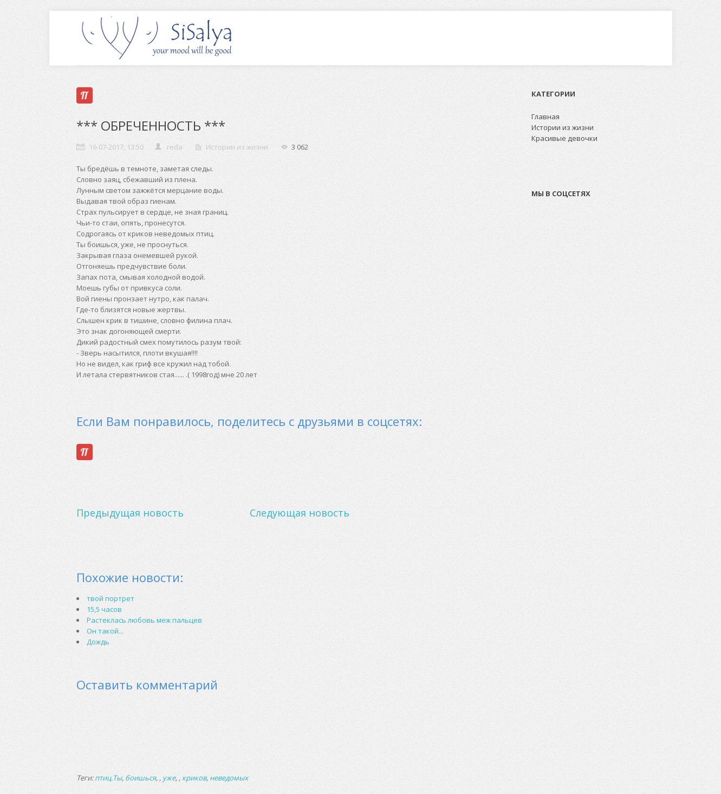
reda (175, 147)
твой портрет (110, 598)
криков (194, 778)
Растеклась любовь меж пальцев (144, 620)
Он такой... (105, 631)
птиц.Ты (108, 778)
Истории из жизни (237, 147)
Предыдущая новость (130, 512)
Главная (545, 116)
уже (169, 778)
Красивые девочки (564, 138)
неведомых (229, 778)
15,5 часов (104, 609)
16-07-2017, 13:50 (116, 147)
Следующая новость (299, 512)
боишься (140, 778)
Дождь (98, 642)
